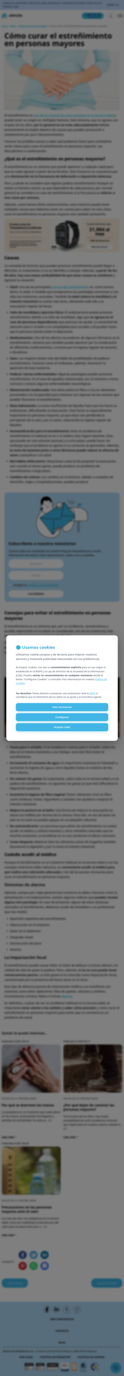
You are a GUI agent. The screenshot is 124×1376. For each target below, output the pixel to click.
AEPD (92, 693)
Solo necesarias (62, 707)
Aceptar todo (62, 727)
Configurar (62, 717)
